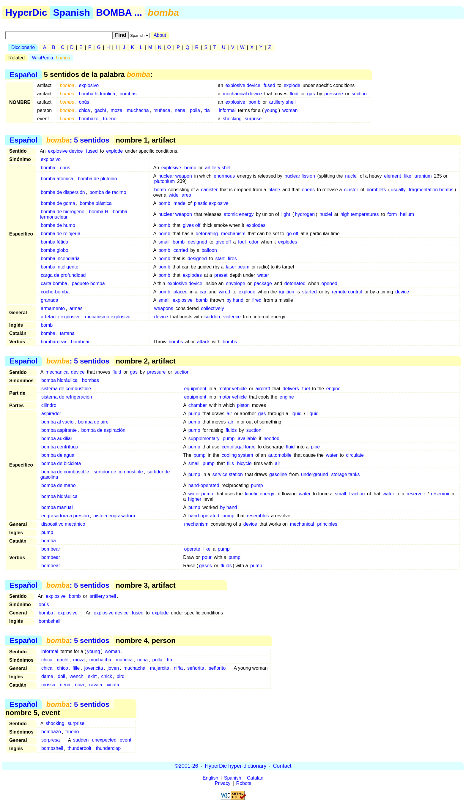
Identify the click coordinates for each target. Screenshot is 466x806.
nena (180, 110)
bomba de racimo (107, 192)
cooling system (237, 455)
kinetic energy (259, 493)
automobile (280, 455)
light (285, 214)
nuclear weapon (175, 175)
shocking (232, 118)
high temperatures (360, 214)
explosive (235, 102)
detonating (207, 233)
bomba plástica (96, 203)
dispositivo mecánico (63, 524)
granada (49, 300)
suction (359, 93)
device (402, 291)
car (203, 291)
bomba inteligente (59, 266)
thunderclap (108, 748)
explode (292, 85)
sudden (212, 316)
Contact (282, 766)
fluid (294, 93)
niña (178, 668)
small (163, 241)
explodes (255, 225)
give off (223, 241)
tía (207, 110)
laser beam (237, 266)
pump (194, 413)
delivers (291, 388)
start (219, 258)
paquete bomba (88, 283)
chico (62, 668)
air (229, 413)
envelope (235, 283)
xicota (113, 684)
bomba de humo (58, 225)
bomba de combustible (65, 471)
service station (227, 474)
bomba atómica (57, 178)
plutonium (165, 181)
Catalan (255, 777)
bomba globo (54, 250)
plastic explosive (211, 203)
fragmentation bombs (431, 189)
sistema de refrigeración (66, 396)
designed (197, 241)
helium (407, 214)
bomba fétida (54, 241)
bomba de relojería (60, 233)
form (392, 214)
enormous (224, 175)
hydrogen (305, 214)
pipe (315, 446)
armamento (53, 308)
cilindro (48, 405)
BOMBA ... (119, 12)
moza (116, 110)
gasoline (278, 474)
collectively (212, 308)
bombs (176, 341)
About (160, 35)
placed (181, 291)
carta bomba (54, 283)
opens (308, 189)
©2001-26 (186, 766)
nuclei (351, 175)
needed (271, 438)
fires (232, 258)
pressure (334, 93)
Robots (243, 783)
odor (254, 241)
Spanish (71, 12)
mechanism (233, 233)
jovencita (93, 668)
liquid (295, 413)
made (179, 203)
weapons (163, 308)
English (210, 777)
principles (327, 524)
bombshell (49, 621)
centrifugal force (239, 446)
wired (224, 291)
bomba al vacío (57, 421)
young (271, 110)
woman (290, 110)
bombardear (53, 341)
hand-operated (203, 485)
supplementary (204, 438)
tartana (67, 333)
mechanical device (242, 93)
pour (207, 557)
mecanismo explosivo (107, 316)
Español (23, 74)
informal (227, 110)
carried (181, 250)
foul (242, 241)
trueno (109, 118)
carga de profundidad (63, 275)
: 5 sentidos (77, 140)
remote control (347, 291)
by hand (234, 300)
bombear (80, 341)
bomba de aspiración (103, 430)
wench (76, 676)
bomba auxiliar (56, 438)
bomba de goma (58, 203)
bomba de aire (93, 421)
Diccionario (23, 47)
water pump (200, 493)
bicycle (244, 463)
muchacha (138, 110)
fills (230, 463)
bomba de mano (58, 485)
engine (333, 388)
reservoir (416, 493)
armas (75, 308)
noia (79, 684)
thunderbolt (79, 748)
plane (274, 189)
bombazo (88, 118)
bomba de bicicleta (61, 463)
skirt (92, 676)
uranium (424, 175)
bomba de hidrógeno (62, 211)
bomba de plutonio (97, 178)
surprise (253, 118)
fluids (231, 430)
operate (192, 548)
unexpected (104, 740)
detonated (295, 283)
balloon (209, 250)
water (263, 275)
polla (195, 110)
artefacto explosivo (60, 316)
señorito (217, 668)
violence (232, 316)
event (125, 740)
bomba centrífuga (59, 446)
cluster (351, 189)
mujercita (159, 668)
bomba (48, 167)
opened (329, 283)
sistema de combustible (66, 388)
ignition (286, 291)
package (263, 283)
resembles (258, 515)
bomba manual (57, 507)
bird (120, 676)
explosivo (89, 85)
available (247, 438)
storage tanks (345, 474)
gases (205, 565)
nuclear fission (300, 175)
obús (84, 102)
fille (76, 668)
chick (106, 676)
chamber (197, 405)
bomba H (98, 211)
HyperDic (26, 12)
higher (194, 499)
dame (47, 676)
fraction (357, 493)
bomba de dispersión (63, 192)
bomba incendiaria (60, 258)
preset (220, 275)
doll (61, 676)
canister (209, 189)
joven (113, 668)
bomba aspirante (59, 430)
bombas (128, 93)
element (392, 175)
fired (256, 300)
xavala (95, 684)
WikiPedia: (51, 57)
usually (398, 189)
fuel (306, 388)
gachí (100, 110)
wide (174, 194)
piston (243, 405)
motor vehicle (232, 388)
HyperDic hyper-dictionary (235, 766)
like (407, 175)
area (186, 194)
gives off (191, 225)
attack (203, 341)
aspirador (51, 413)
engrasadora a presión (65, 515)
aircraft (263, 388)
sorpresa (50, 740)
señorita (195, 668)
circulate (355, 455)
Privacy (222, 783)
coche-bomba (55, 291)
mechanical (302, 524)
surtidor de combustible (118, 471)
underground (314, 474)
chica (84, 110)
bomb (254, 102)
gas (311, 93)
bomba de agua (57, 455)
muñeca (161, 110)
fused (269, 85)
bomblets (376, 189)
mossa (48, 684)
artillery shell (282, 102)
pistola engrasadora (114, 515)
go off (292, 233)
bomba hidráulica (97, 93)
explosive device (242, 85)
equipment (195, 388)
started (309, 291)
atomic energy (239, 214)
